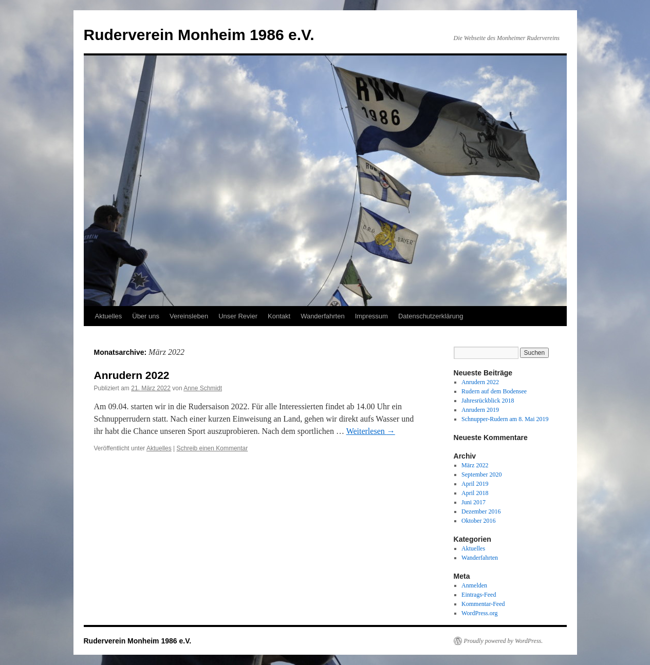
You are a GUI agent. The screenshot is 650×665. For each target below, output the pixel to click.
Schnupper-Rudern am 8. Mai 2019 (504, 419)
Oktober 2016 (478, 520)
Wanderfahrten (323, 316)
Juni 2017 (473, 502)
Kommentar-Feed (483, 603)
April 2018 (474, 493)
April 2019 (474, 483)
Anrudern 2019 (480, 409)
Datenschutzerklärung (430, 316)
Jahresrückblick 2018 (487, 400)
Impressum (371, 316)
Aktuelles (108, 316)
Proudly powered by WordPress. (503, 640)
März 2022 (474, 465)
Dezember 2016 (480, 511)
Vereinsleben (189, 316)
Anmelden (474, 585)
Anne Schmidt (202, 388)
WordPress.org (479, 613)
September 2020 (481, 474)
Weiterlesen (370, 431)
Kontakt (279, 316)
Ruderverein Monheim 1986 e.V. (199, 34)
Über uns (145, 316)
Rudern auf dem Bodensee (494, 391)
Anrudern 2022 (132, 375)
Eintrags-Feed (478, 594)
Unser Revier (237, 316)
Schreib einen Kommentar (212, 448)
